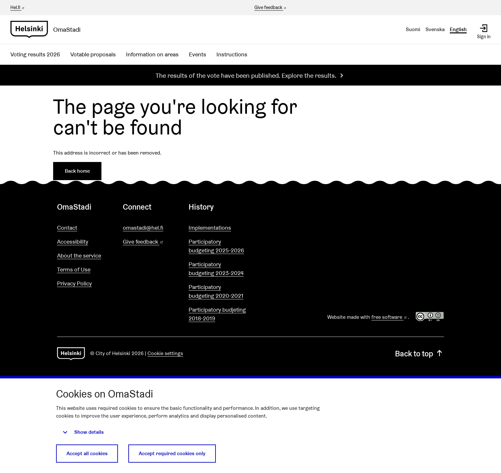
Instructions (231, 54)
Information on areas (152, 54)
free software (389, 317)
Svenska (435, 29)
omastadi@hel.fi (143, 227)
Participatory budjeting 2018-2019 (217, 314)
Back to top (419, 354)
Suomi (413, 29)
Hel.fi (17, 7)
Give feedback (270, 8)
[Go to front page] (48, 29)
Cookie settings (165, 353)
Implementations (210, 227)
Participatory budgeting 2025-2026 (216, 246)
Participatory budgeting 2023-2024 (216, 268)
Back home (77, 170)
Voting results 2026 (35, 54)
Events (197, 54)
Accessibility (72, 241)
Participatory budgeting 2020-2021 (216, 291)
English (458, 29)
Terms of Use (73, 269)
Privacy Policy (74, 283)
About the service (79, 255)
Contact (67, 227)
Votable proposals (93, 54)
